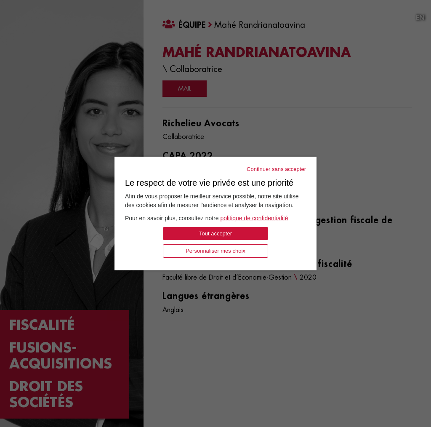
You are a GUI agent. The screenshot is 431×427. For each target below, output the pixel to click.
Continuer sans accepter (276, 169)
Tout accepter (215, 233)
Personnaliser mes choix (215, 251)
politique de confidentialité (254, 218)
